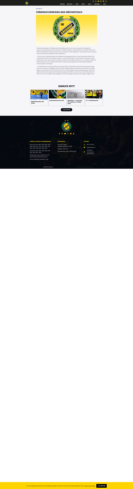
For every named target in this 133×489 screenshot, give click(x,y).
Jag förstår (101, 486)
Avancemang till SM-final (56, 100)
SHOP (90, 4)
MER (105, 4)
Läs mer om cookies (90, 486)
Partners (97, 4)
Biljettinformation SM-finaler (37, 102)
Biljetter (70, 4)
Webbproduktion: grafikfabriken (85, 167)
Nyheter (62, 4)
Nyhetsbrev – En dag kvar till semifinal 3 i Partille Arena (75, 102)
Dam (77, 4)
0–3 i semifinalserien (92, 100)
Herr (84, 4)
